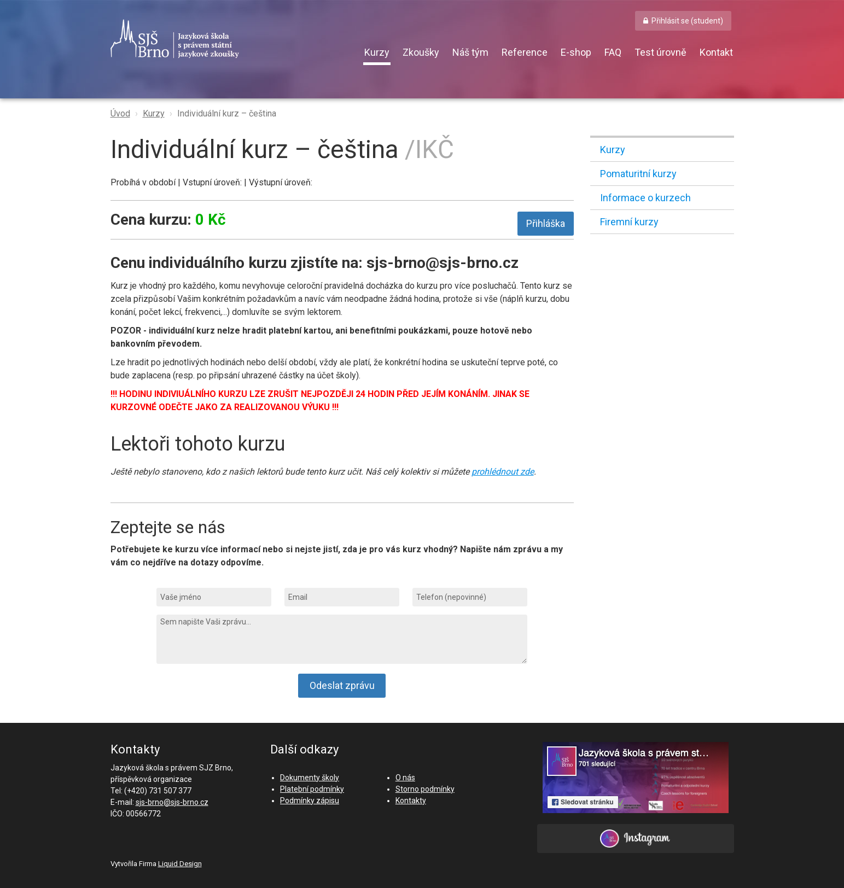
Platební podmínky (312, 789)
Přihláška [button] (545, 223)
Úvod (120, 113)
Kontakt (716, 52)
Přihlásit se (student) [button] (687, 20)
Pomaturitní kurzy (638, 173)
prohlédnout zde (503, 471)
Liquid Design (180, 864)
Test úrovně (660, 52)
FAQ (612, 52)
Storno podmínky (425, 789)
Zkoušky (421, 52)
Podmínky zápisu (309, 800)
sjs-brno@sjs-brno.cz (172, 802)
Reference (525, 52)
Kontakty (410, 800)
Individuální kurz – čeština (226, 113)
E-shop (576, 52)
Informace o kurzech (645, 197)
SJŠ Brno (225, 39)
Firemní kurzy (629, 221)
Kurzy (376, 52)
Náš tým (470, 52)
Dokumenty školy (309, 777)
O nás (405, 777)
